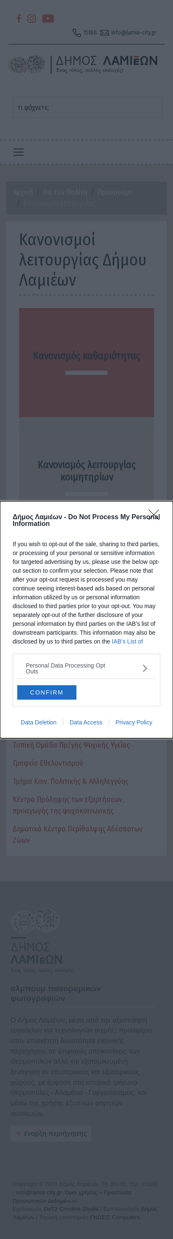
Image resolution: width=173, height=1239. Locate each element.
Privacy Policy (134, 722)
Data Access (86, 722)
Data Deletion (39, 722)
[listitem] (86, 668)
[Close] (157, 518)
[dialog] (86, 619)
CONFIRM (46, 692)
